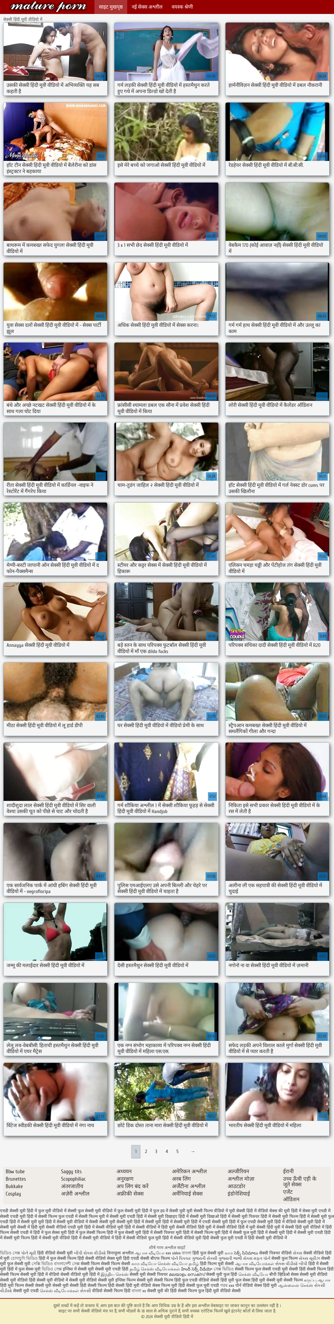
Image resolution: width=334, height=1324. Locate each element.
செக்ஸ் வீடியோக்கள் (59, 1290)
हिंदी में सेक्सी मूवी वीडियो (50, 1237)
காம (229, 1253)
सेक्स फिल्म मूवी (165, 1285)
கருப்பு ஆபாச (317, 1280)
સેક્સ (297, 1253)
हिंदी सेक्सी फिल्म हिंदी (98, 1285)
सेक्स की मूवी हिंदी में (285, 1210)
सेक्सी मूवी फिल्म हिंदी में (291, 1216)
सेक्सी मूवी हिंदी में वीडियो (276, 1221)
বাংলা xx (139, 1290)
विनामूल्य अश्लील (120, 1253)
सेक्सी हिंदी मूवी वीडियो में (304, 1227)
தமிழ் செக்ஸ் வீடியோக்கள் (155, 1269)
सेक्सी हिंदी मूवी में (270, 1227)
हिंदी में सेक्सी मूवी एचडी (304, 1232)
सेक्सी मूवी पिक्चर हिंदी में (251, 1216)
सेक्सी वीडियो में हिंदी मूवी (155, 1227)
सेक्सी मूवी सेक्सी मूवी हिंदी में (121, 1221)
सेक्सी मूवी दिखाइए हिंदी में (168, 1216)
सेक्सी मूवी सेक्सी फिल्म (284, 1280)
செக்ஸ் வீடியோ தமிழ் (178, 1263)
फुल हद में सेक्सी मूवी (169, 1210)
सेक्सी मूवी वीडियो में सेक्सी (77, 1221)
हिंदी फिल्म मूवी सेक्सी (217, 1263)
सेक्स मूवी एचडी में (316, 1210)
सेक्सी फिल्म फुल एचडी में (57, 1216)
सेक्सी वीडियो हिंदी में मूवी (235, 1227)
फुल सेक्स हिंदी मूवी (250, 1280)
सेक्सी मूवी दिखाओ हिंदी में (210, 1216)
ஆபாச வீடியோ (149, 1253)
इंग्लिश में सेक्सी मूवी (78, 1269)
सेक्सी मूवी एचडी (26, 1290)
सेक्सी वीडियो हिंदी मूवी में (195, 1227)
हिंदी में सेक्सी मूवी (271, 1232)
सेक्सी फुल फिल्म (284, 1258)
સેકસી (85, 1290)
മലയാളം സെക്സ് (187, 1274)
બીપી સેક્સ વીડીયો (90, 1253)
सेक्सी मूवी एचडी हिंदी (111, 1269)
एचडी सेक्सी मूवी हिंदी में (18, 1210)
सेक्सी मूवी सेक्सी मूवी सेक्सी (57, 1285)
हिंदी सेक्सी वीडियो (91, 1258)
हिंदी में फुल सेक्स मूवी (50, 1232)
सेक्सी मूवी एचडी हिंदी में (128, 1216)
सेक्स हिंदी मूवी (265, 1285)
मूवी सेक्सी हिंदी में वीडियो (248, 1210)
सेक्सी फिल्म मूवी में (93, 1216)
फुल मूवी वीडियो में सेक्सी (57, 1210)
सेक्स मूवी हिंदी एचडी (123, 1258)
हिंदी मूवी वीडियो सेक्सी (223, 1290)
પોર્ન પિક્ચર (181, 1258)
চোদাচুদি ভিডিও (25, 1258)
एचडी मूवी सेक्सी (285, 1269)
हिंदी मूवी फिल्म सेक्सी (17, 1285)
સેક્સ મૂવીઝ (309, 1258)
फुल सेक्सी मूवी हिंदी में (134, 1210)
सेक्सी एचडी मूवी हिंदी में (18, 1216)
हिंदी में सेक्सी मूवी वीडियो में (92, 1237)
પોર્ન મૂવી (28, 1253)
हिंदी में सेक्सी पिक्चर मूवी (162, 1232)
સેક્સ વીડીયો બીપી (291, 1263)
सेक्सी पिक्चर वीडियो (275, 1253)
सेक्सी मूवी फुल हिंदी (222, 1274)
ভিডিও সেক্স (10, 1253)
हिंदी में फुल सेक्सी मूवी (124, 1232)
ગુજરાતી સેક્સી (204, 1258)
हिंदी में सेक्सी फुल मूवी (239, 1232)
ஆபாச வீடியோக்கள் (254, 1263)
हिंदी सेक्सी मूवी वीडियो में (267, 1237)
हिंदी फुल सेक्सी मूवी (207, 1253)
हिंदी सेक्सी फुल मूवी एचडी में (225, 1237)
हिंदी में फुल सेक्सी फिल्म (86, 1232)
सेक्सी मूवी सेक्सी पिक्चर (149, 1274)
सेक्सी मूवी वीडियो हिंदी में (48, 6)
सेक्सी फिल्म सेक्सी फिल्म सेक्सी (106, 1263)
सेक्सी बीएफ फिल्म (155, 1258)
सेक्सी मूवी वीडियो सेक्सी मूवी (92, 1280)
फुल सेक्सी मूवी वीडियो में (97, 1210)
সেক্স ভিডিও (224, 1269)
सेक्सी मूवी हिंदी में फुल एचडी (234, 1221)
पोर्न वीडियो (244, 1285)
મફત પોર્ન (262, 1258)
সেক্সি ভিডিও (42, 1263)
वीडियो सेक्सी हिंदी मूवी (216, 1280)
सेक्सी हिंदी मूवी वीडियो (134, 1285)
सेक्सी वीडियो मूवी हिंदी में (115, 1227)
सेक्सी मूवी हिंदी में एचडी (192, 1221)
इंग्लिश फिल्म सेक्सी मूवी (134, 1280)
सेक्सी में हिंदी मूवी (31, 1227)
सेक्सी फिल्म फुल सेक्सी (253, 1269)
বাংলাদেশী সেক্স (67, 1263)
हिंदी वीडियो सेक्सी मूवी (55, 1253)
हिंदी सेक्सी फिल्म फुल (187, 1290)
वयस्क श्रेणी (182, 7)
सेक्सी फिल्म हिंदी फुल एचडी (176, 1280)
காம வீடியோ (143, 1263)
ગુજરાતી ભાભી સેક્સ (235, 1258)
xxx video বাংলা (178, 1253)
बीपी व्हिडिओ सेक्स (284, 1274)
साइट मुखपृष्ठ (111, 7)
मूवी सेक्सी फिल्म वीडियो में (207, 1210)
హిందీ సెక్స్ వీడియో (196, 1269)
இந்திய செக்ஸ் (114, 1274)
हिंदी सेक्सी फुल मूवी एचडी (198, 1285)
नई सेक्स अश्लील (147, 7)
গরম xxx (227, 1285)
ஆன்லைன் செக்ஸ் (295, 1285)
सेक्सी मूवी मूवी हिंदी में (38, 1221)
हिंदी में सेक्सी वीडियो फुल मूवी (138, 1237)
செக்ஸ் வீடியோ (253, 1274)
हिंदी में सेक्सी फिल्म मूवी (201, 1232)
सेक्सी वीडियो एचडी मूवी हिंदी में (70, 1227)
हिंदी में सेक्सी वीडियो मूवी (181, 1237)
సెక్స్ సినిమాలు (246, 1253)
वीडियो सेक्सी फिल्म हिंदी (112, 1290)
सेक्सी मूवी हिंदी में (159, 1221)
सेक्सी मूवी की (158, 1290)
